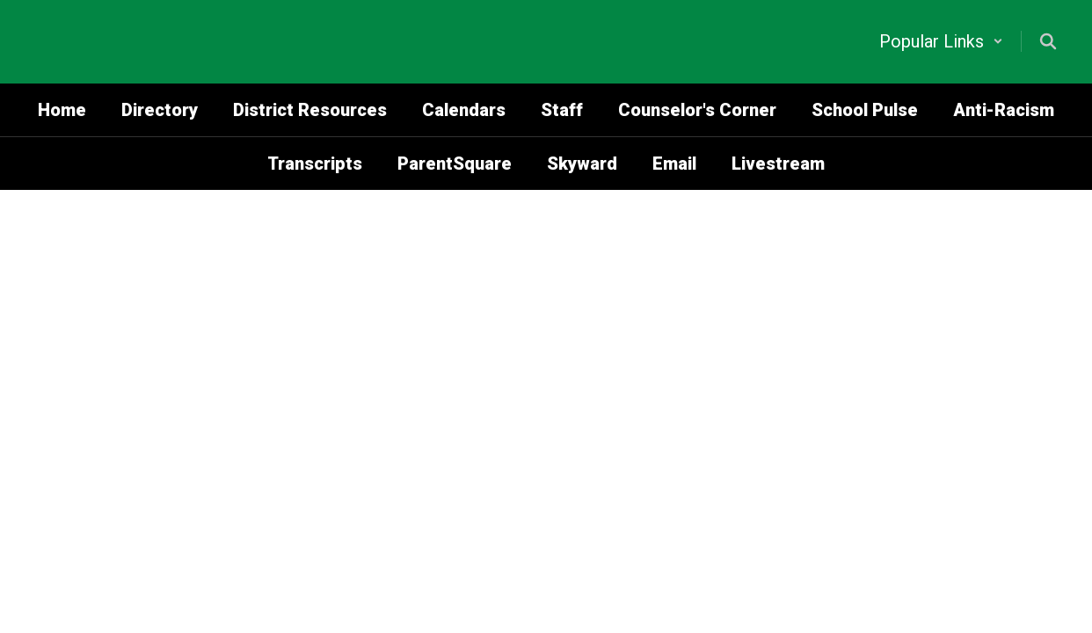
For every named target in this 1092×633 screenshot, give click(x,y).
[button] (941, 41)
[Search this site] (1048, 41)
